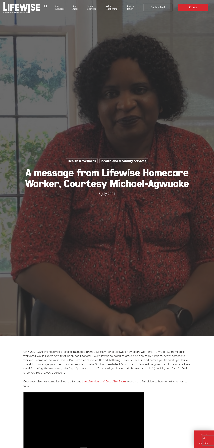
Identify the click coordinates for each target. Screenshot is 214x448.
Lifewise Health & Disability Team (104, 381)
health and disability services (123, 161)
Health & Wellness (82, 161)
